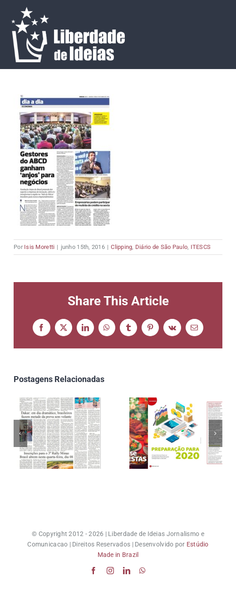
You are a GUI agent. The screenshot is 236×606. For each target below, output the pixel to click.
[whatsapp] (142, 570)
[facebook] (93, 570)
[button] (20, 433)
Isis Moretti (39, 246)
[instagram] (110, 570)
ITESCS (201, 246)
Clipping (121, 246)
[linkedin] (126, 570)
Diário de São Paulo (161, 246)
